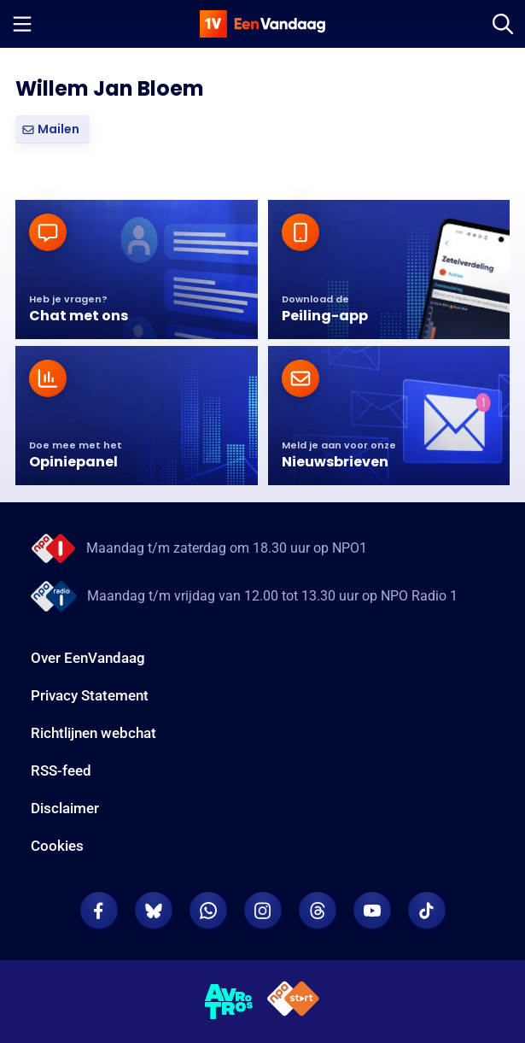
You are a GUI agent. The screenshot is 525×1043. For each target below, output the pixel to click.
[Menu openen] (22, 23)
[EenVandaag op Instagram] (263, 910)
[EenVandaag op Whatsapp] (208, 910)
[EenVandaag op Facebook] (99, 910)
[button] (52, 129)
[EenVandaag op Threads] (317, 910)
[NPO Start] (293, 1001)
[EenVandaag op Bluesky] (153, 910)
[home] (263, 24)
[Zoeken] (503, 23)
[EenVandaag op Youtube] (372, 910)
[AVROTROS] (229, 1002)
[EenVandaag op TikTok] (427, 910)
